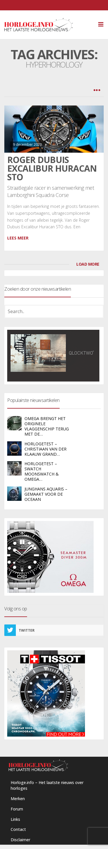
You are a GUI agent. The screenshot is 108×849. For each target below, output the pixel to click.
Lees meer (18, 238)
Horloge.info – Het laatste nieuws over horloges (47, 785)
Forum (17, 809)
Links (15, 819)
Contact (18, 829)
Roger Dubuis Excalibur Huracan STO (52, 168)
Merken (18, 798)
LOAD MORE (87, 264)
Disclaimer (20, 839)
